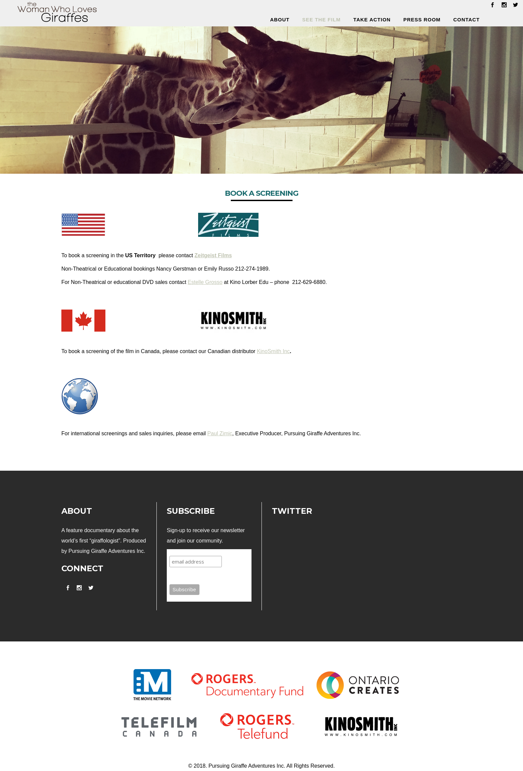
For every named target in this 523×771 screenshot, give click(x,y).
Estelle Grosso (205, 282)
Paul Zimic (219, 433)
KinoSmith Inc (273, 351)
